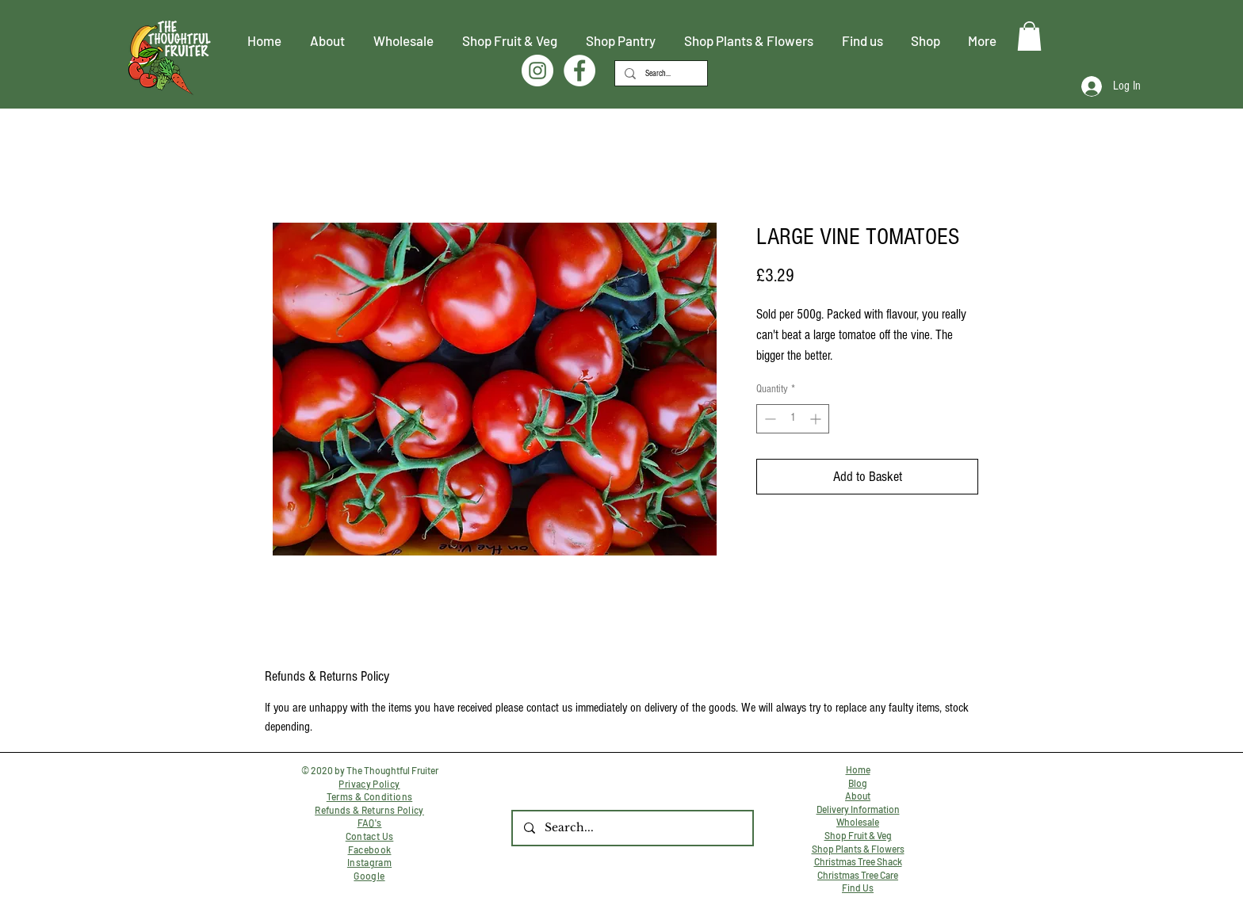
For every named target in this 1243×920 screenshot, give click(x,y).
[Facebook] (579, 70)
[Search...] (659, 73)
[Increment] (817, 419)
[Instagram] (537, 70)
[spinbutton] (792, 419)
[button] (1029, 36)
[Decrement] (768, 419)
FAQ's (370, 822)
